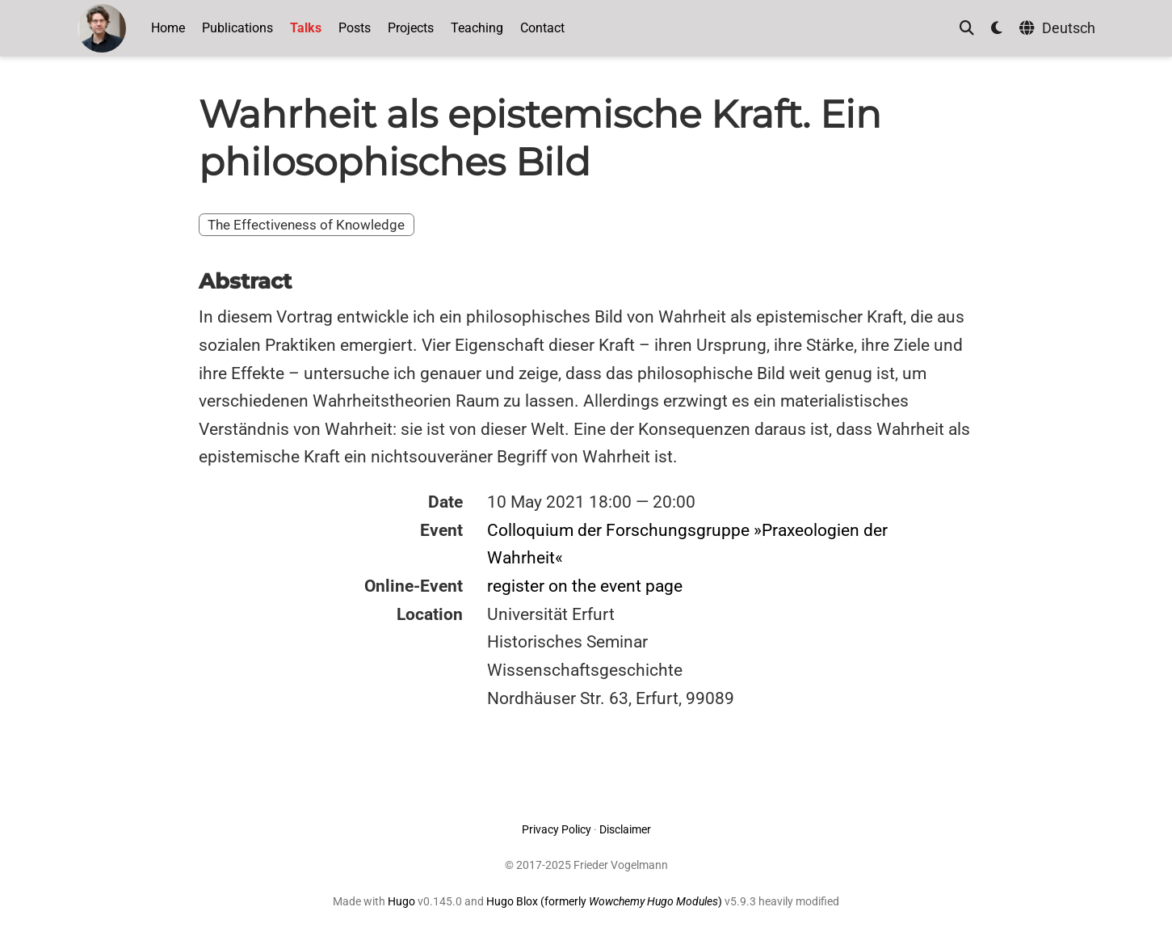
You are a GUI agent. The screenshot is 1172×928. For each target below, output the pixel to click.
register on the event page (585, 586)
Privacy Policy (556, 829)
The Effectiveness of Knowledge (306, 225)
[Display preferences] (996, 28)
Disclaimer (625, 829)
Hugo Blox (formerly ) (605, 901)
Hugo (401, 901)
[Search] (967, 28)
